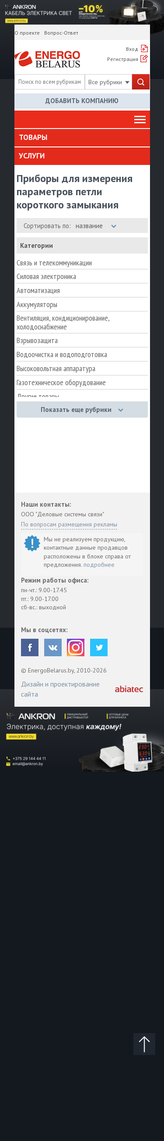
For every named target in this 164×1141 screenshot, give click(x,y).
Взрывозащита (37, 340)
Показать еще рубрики (82, 409)
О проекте (27, 32)
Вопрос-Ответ (61, 32)
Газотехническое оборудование (61, 382)
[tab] (82, 138)
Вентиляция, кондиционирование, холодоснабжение (63, 322)
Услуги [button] (32, 156)
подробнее (99, 565)
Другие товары (38, 396)
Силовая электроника (46, 276)
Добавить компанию (82, 101)
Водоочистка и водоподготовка (62, 354)
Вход (132, 49)
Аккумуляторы (37, 304)
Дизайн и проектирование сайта (60, 689)
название (96, 226)
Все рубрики (108, 82)
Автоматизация (38, 290)
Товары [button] (33, 137)
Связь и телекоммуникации (54, 262)
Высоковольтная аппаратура (56, 368)
